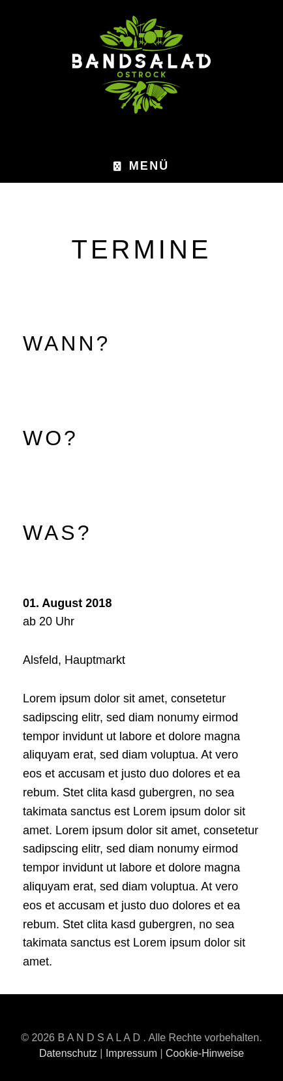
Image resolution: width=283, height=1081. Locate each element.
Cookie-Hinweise (205, 1053)
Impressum (131, 1053)
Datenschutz (68, 1053)
